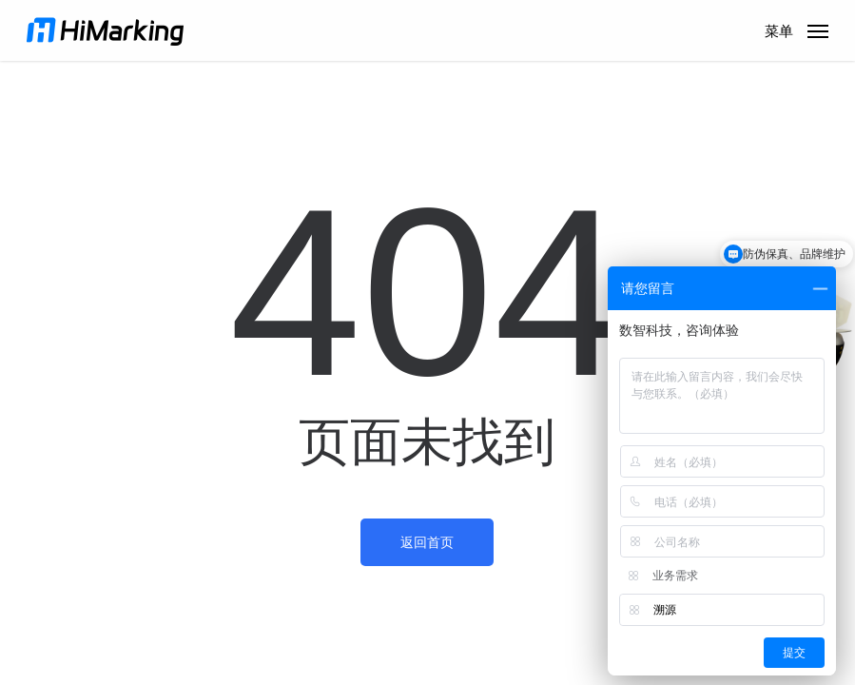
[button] (796, 29)
